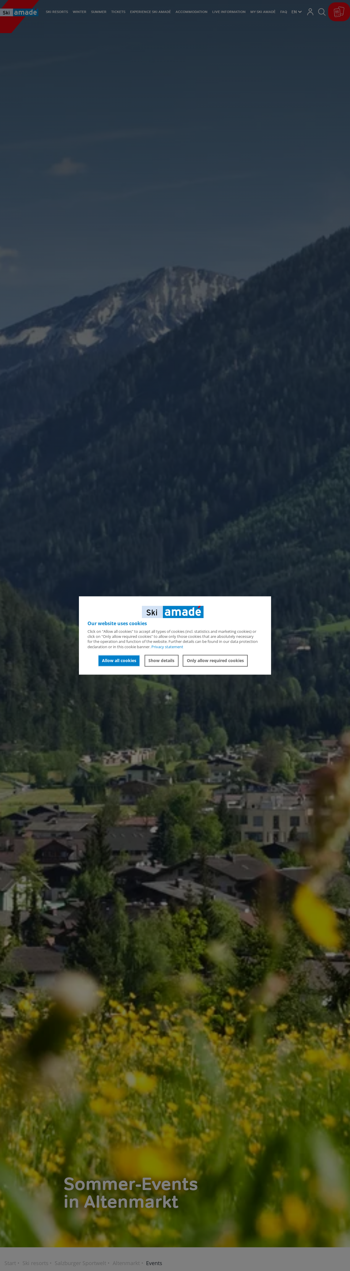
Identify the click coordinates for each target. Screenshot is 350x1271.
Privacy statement (167, 646)
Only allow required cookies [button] (215, 660)
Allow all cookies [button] (119, 660)
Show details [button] (161, 660)
